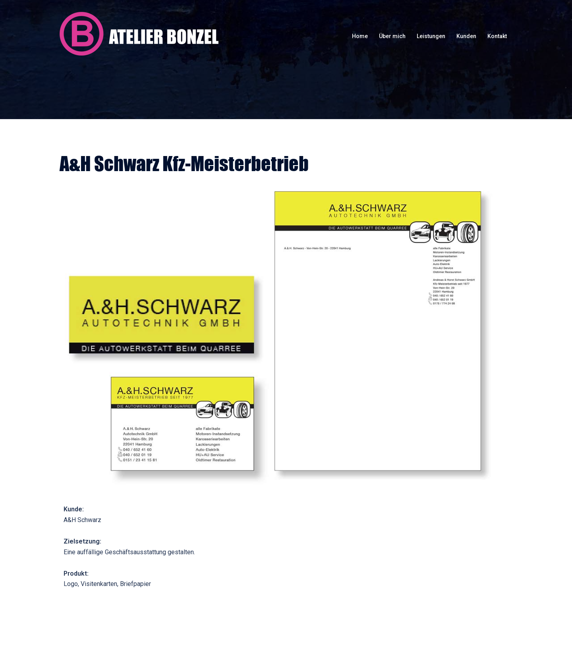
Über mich (392, 36)
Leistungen (431, 36)
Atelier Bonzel (139, 34)
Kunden (466, 36)
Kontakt (497, 36)
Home (360, 36)
